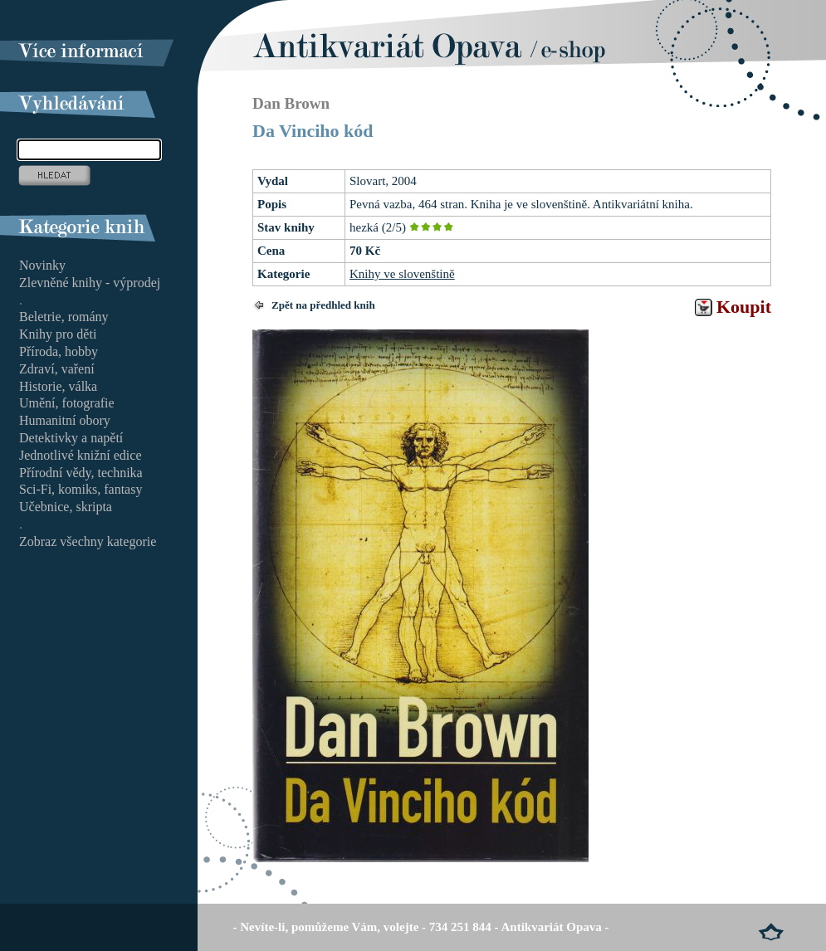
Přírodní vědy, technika (81, 473)
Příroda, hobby (58, 351)
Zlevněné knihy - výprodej (89, 283)
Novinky (42, 265)
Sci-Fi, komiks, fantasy (80, 489)
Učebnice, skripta (65, 507)
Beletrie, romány (64, 317)
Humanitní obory (64, 420)
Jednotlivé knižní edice (80, 455)
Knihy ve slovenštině (402, 273)
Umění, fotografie (67, 403)
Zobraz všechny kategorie (87, 541)
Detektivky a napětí (71, 438)
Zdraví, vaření (57, 369)
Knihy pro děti (57, 334)
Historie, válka (58, 386)
